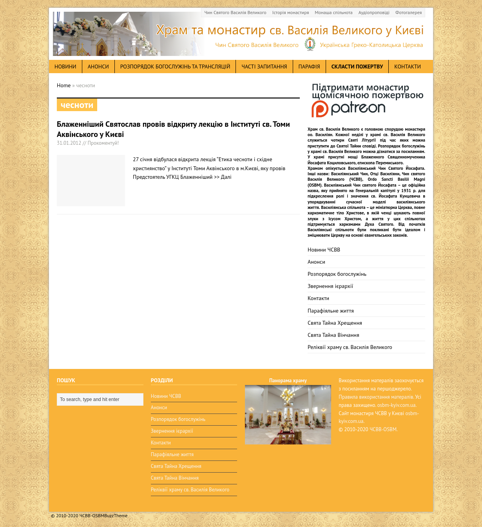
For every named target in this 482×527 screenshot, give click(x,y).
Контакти (407, 66)
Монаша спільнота (333, 12)
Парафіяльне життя (331, 310)
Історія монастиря (290, 12)
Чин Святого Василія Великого (235, 12)
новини (65, 66)
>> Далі (223, 176)
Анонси (316, 261)
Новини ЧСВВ (324, 249)
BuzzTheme (115, 515)
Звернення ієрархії (330, 286)
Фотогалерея (408, 12)
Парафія (309, 66)
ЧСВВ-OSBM (383, 429)
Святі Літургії (362, 140)
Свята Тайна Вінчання (333, 334)
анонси (98, 66)
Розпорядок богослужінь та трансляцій (175, 66)
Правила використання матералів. (376, 397)
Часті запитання (264, 66)
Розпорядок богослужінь (337, 273)
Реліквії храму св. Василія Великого (350, 347)
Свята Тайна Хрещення (335, 322)
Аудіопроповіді (374, 12)
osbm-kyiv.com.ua (396, 405)
